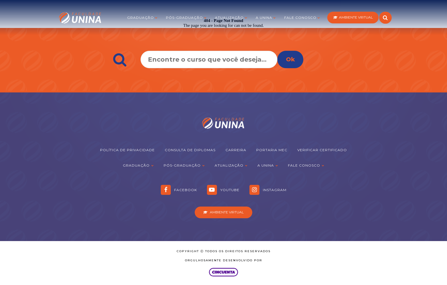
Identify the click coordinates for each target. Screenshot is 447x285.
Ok (290, 59)
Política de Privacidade (127, 150)
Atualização (229, 17)
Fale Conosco (300, 17)
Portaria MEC (271, 150)
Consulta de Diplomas (190, 150)
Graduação (140, 17)
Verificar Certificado (322, 150)
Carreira (235, 150)
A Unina (264, 17)
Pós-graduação (184, 17)
